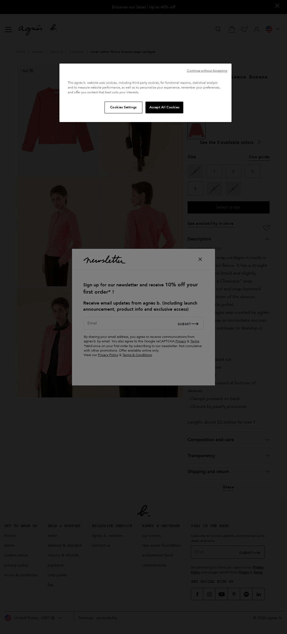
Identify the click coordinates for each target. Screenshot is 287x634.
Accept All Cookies (164, 107)
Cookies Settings (123, 107)
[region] (145, 93)
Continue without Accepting (207, 71)
